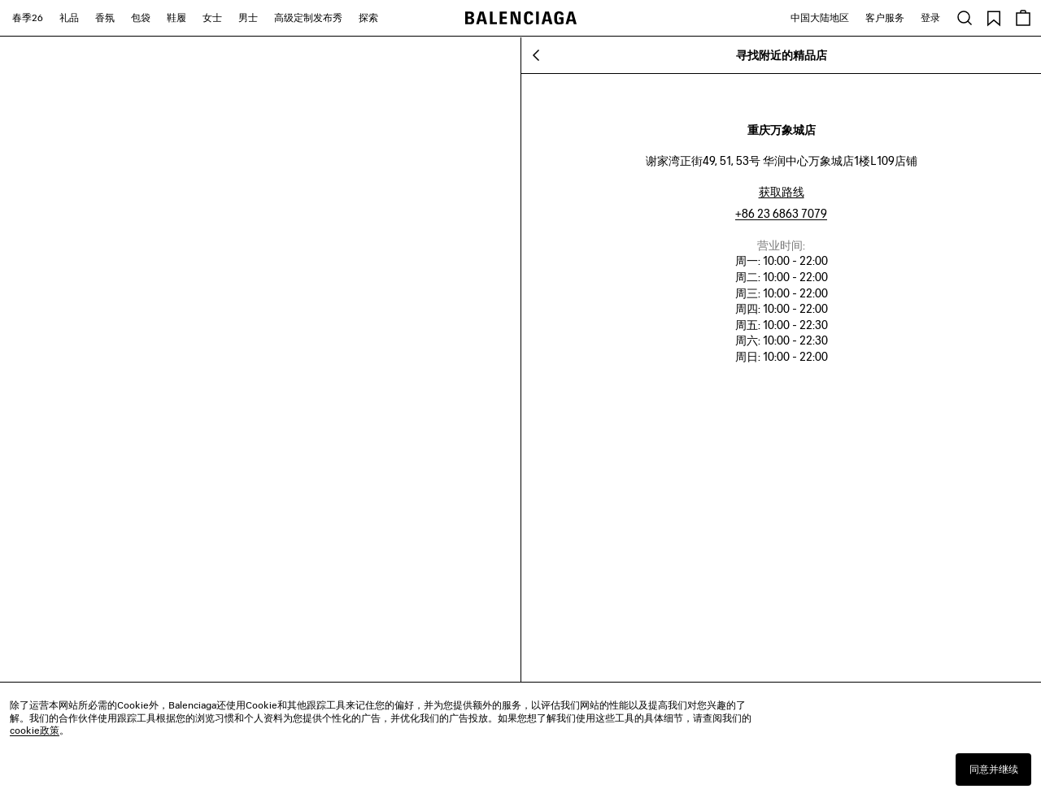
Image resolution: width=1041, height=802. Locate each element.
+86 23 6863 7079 (781, 213)
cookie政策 (34, 730)
